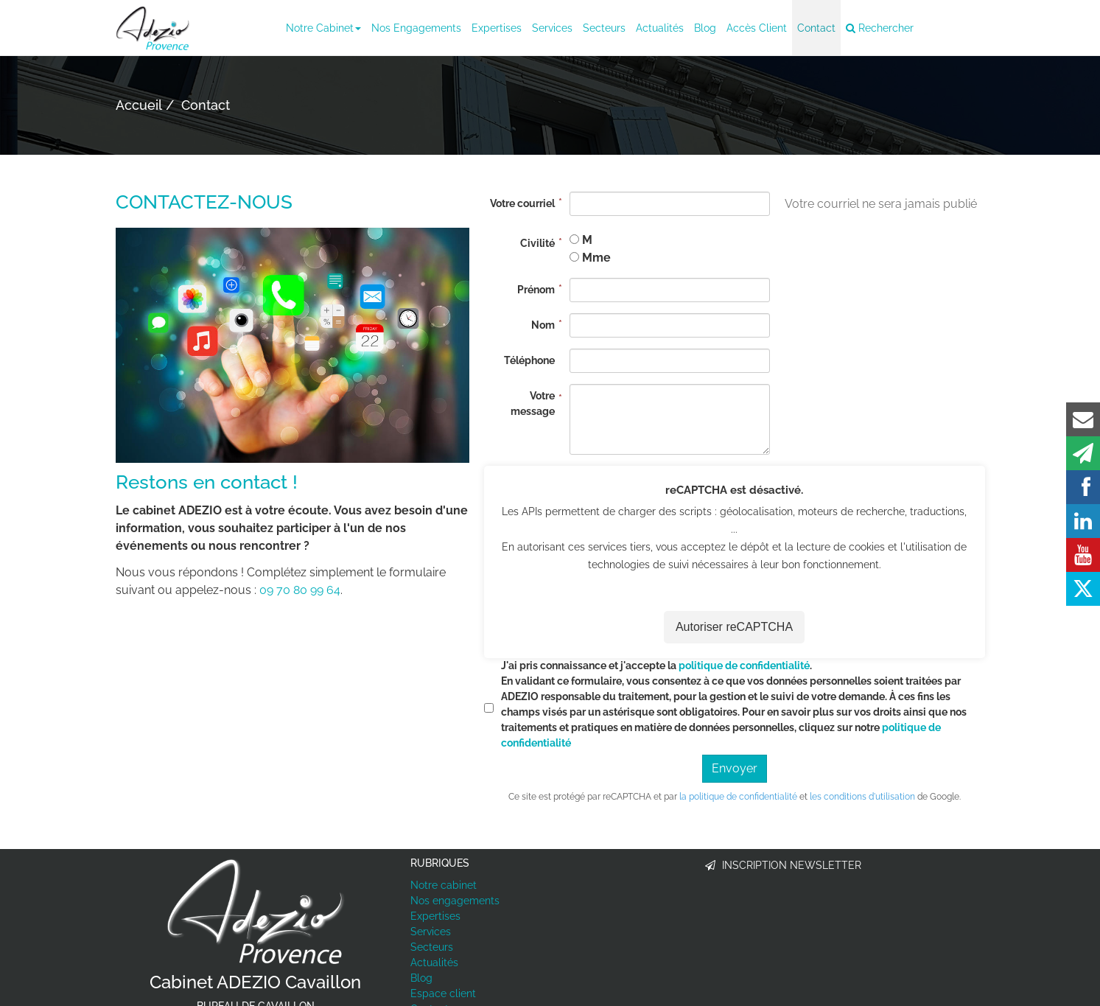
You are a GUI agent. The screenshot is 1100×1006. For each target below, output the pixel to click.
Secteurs (604, 28)
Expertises (497, 28)
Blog (705, 28)
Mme (596, 258)
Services (552, 28)
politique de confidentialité (744, 665)
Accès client (756, 28)
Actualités (660, 28)
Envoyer (734, 768)
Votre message (533, 403)
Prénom (536, 290)
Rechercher (880, 28)
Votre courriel (522, 203)
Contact (816, 28)
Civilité (537, 243)
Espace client (443, 994)
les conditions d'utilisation (862, 797)
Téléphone (529, 360)
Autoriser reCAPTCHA (734, 627)
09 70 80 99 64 (299, 590)
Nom (543, 325)
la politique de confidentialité (738, 797)
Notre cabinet (323, 28)
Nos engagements (416, 28)
